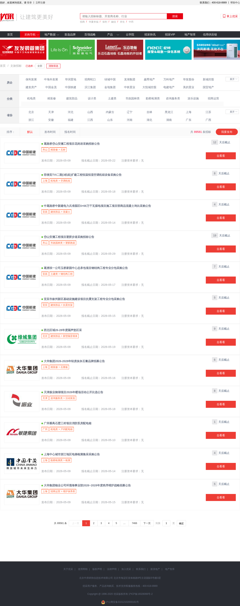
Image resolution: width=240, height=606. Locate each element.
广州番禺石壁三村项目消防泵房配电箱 (67, 423)
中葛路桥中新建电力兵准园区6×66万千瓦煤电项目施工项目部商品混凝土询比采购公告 (97, 205)
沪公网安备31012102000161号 (122, 602)
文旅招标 (16, 65)
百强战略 (90, 34)
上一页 (75, 523)
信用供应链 (210, 34)
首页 (10, 34)
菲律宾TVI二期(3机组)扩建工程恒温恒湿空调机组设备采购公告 (82, 174)
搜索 (175, 16)
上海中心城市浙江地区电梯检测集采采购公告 (71, 454)
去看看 (221, 155)
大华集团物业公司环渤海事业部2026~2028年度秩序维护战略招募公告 (87, 485)
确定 (181, 523)
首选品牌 (70, 34)
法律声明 (112, 569)
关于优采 (68, 569)
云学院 (130, 34)
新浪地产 (155, 569)
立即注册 (40, 2)
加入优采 (126, 569)
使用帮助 (83, 569)
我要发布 (226, 131)
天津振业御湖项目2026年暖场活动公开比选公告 (73, 392)
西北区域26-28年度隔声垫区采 (62, 330)
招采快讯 (150, 34)
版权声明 (97, 569)
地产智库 (190, 34)
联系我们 (141, 569)
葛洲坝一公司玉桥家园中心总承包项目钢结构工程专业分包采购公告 (85, 268)
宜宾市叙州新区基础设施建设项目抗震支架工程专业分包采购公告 (84, 299)
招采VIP (170, 34)
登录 (29, 2)
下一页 (147, 523)
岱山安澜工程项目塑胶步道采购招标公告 (68, 236)
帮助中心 (235, 2)
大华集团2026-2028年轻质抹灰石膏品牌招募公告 (74, 361)
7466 (134, 523)
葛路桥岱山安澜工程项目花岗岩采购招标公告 (71, 143)
